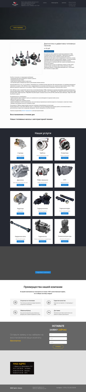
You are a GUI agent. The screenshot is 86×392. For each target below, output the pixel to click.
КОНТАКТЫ (64, 2)
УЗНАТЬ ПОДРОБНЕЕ (18, 27)
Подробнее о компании (43, 272)
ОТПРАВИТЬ (58, 346)
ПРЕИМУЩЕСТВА (54, 2)
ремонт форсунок (26, 110)
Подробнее (20, 158)
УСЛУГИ (44, 2)
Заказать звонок (49, 51)
